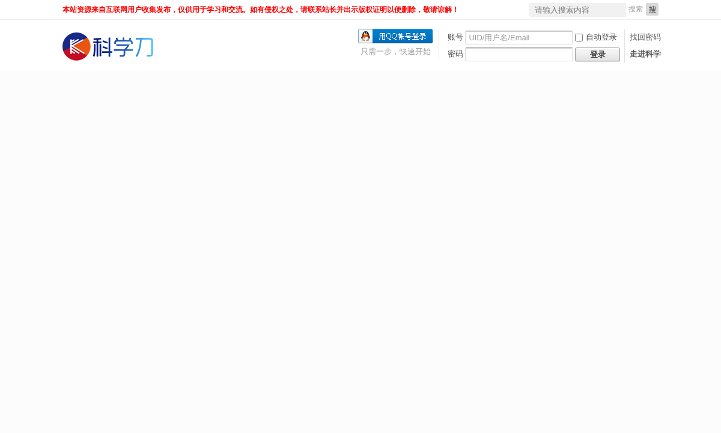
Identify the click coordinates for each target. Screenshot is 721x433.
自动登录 (596, 36)
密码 (455, 53)
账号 (455, 36)
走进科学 (645, 53)
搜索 (635, 9)
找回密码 (645, 36)
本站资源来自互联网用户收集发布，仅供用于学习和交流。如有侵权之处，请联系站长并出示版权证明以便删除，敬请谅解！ (260, 9)
